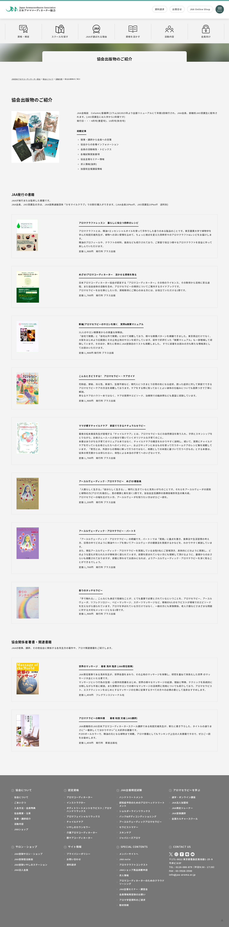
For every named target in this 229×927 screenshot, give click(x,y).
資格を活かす (133, 31)
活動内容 (169, 31)
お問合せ (177, 9)
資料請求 (159, 9)
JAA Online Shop (200, 9)
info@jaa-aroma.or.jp (182, 874)
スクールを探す (60, 31)
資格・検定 (23, 31)
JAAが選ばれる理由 (96, 31)
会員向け (206, 31)
